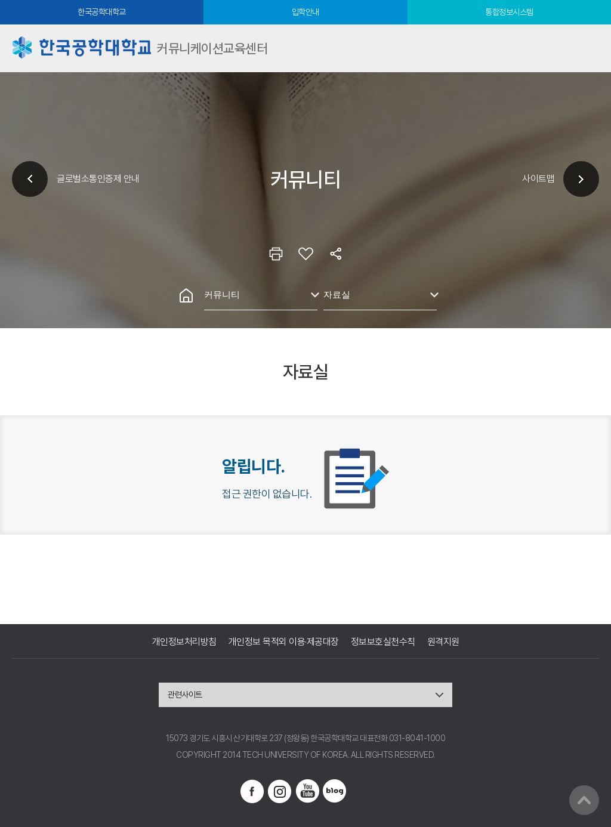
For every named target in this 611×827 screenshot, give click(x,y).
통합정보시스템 (509, 12)
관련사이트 (185, 694)
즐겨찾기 (305, 254)
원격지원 (443, 641)
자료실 (336, 294)
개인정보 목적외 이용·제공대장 (284, 641)
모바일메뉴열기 (587, 48)
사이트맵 (538, 178)
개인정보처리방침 (184, 641)
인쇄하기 (276, 254)
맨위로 (584, 800)
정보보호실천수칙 (383, 641)
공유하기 (335, 254)
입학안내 (305, 12)
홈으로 (186, 295)
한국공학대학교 (102, 12)
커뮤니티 (222, 294)
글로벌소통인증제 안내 (98, 178)
